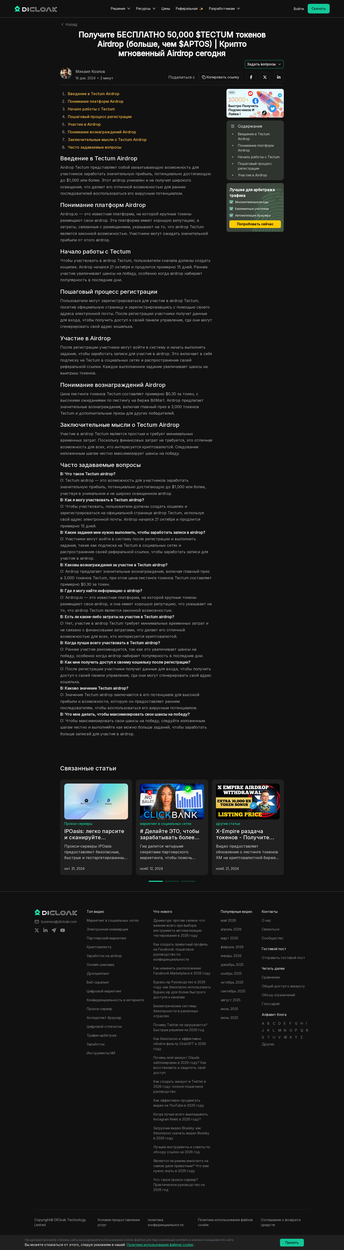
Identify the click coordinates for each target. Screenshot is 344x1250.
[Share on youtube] (62, 930)
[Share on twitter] (36, 930)
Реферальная (187, 8)
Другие (268, 1044)
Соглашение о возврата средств (281, 1222)
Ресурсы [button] (146, 8)
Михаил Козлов (90, 72)
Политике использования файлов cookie (225, 1222)
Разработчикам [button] (224, 8)
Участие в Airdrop (84, 124)
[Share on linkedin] (45, 930)
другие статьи (228, 824)
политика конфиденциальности (165, 1222)
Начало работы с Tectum (91, 109)
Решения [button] (120, 8)
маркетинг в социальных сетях (166, 824)
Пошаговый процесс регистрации (100, 116)
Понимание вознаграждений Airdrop (102, 132)
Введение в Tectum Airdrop (93, 93)
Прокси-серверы (78, 824)
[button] (264, 64)
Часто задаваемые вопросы (94, 147)
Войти (299, 9)
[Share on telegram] (54, 930)
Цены (165, 8)
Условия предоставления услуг (118, 1222)
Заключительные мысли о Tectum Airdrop (107, 139)
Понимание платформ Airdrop (96, 101)
